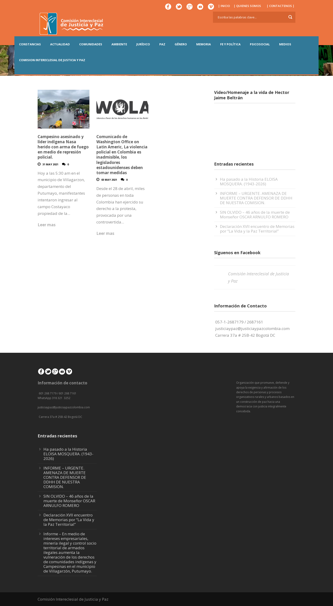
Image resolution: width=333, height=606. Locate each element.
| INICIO (224, 6)
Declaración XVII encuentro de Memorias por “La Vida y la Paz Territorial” (257, 229)
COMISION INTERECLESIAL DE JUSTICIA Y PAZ (52, 60)
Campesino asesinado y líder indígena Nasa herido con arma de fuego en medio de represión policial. (63, 147)
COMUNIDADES (90, 44)
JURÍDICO (143, 44)
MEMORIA (203, 44)
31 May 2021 (50, 164)
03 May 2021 (109, 179)
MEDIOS (285, 44)
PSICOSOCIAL (260, 44)
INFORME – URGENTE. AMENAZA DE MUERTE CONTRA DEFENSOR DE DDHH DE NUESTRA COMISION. (256, 198)
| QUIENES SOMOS (247, 6)
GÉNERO (181, 44)
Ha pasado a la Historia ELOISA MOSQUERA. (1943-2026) (249, 181)
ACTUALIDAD (60, 44)
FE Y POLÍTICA (230, 44)
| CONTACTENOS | (280, 6)
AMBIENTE (119, 44)
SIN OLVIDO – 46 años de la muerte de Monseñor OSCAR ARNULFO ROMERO (255, 215)
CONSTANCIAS (30, 44)
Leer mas (47, 224)
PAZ (162, 44)
